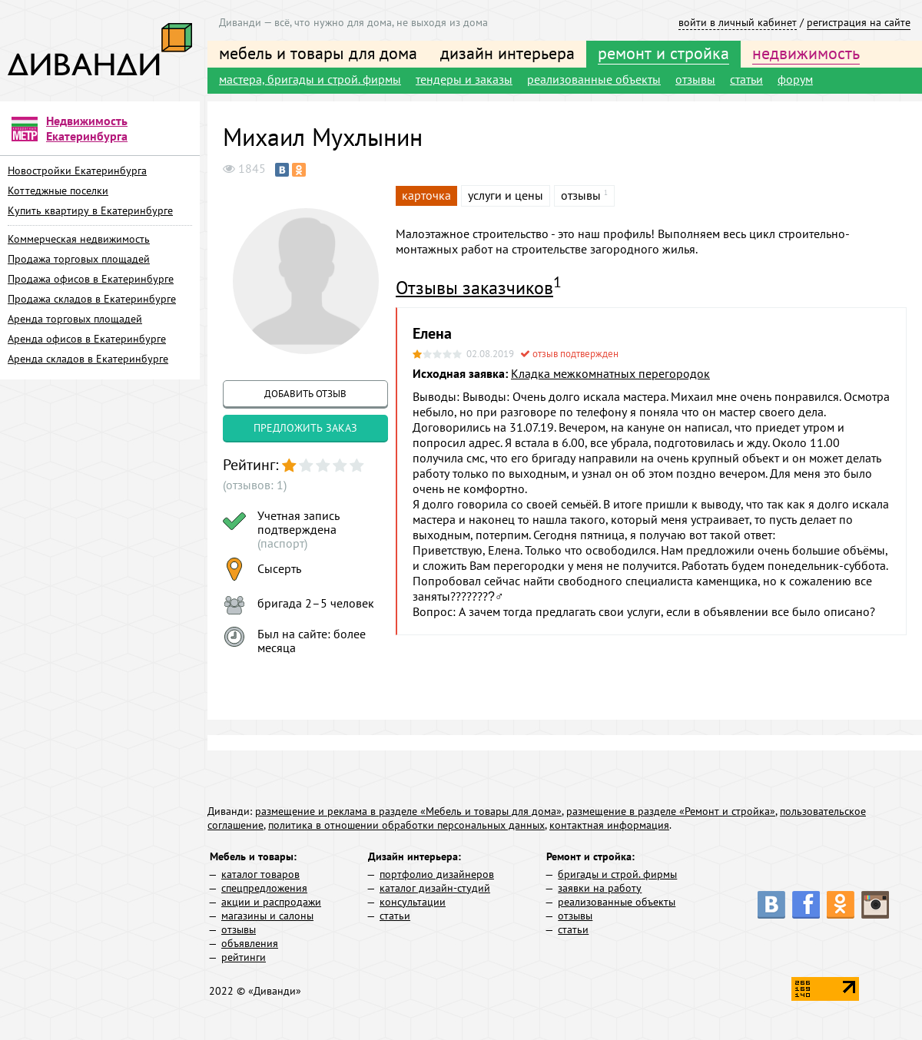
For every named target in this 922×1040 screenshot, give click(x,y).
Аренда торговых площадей (75, 319)
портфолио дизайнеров (437, 874)
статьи (746, 79)
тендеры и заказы (464, 79)
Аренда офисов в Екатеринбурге (87, 339)
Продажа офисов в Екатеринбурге (91, 279)
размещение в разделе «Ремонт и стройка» (670, 811)
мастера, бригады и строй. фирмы (310, 79)
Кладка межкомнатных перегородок (610, 373)
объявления (249, 943)
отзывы (695, 79)
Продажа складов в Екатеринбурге (92, 299)
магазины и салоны (267, 915)
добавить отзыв (305, 393)
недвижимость (806, 53)
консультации (413, 902)
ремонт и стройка (663, 53)
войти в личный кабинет (737, 22)
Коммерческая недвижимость (79, 239)
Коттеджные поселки (58, 190)
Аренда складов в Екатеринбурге (88, 359)
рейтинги (243, 957)
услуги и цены (505, 195)
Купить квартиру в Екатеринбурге (90, 210)
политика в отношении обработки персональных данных (406, 825)
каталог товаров (260, 874)
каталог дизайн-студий (435, 888)
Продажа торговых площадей (79, 259)
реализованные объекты (594, 79)
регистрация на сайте (858, 22)
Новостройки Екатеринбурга (77, 170)
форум (795, 79)
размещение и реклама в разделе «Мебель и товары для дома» (408, 811)
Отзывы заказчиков (474, 288)
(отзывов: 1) (255, 484)
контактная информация (609, 825)
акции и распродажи (271, 902)
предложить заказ (305, 428)
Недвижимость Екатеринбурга (87, 128)
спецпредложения (264, 888)
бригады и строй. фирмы (617, 874)
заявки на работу (600, 888)
